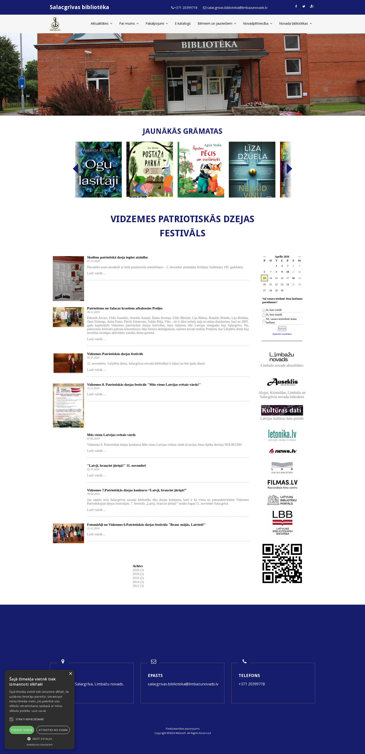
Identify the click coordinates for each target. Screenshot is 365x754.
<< (264, 257)
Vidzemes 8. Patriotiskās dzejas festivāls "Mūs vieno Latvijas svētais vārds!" (144, 384)
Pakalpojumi (156, 23)
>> (299, 257)
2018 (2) (138, 574)
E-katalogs (183, 23)
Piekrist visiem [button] (21, 730)
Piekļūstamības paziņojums (182, 728)
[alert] (39, 709)
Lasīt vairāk (39, 711)
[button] (39, 738)
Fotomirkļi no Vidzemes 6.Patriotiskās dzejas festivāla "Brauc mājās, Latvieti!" (146, 524)
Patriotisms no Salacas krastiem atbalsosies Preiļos (124, 308)
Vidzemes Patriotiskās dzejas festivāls (115, 354)
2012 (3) (138, 586)
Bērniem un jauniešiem (217, 23)
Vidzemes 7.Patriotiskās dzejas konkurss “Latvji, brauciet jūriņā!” (136, 490)
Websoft (181, 733)
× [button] (70, 674)
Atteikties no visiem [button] (53, 730)
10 (287, 271)
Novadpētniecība (257, 23)
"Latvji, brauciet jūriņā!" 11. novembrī (116, 465)
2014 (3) (138, 582)
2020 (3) (138, 570)
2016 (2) (138, 578)
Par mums (129, 23)
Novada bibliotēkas (295, 23)
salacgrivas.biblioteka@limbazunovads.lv (183, 684)
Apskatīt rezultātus (282, 333)
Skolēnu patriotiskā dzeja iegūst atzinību (117, 257)
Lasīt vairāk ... (96, 273)
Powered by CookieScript (40, 744)
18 (293, 278)
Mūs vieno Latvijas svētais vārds (111, 435)
